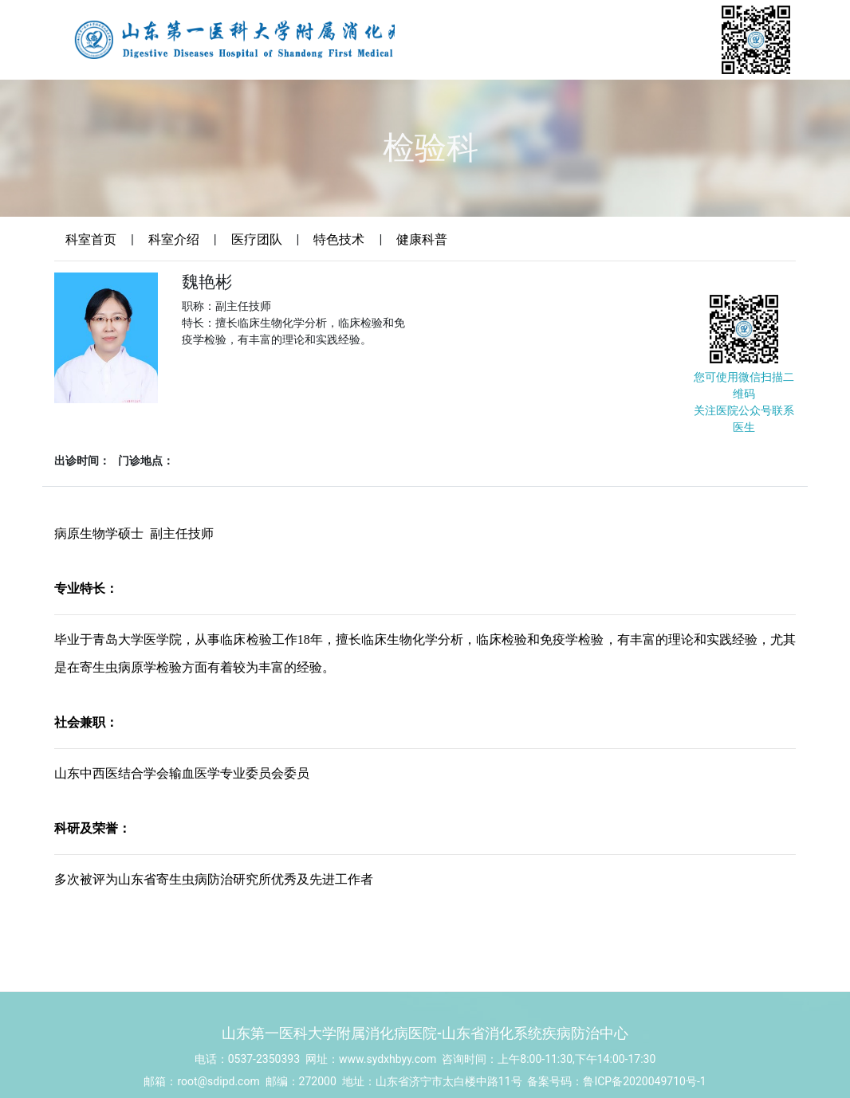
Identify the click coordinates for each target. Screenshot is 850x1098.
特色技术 (338, 239)
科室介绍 (173, 239)
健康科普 (421, 239)
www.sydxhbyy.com (387, 1084)
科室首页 (90, 239)
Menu (836, 124)
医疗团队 (256, 239)
